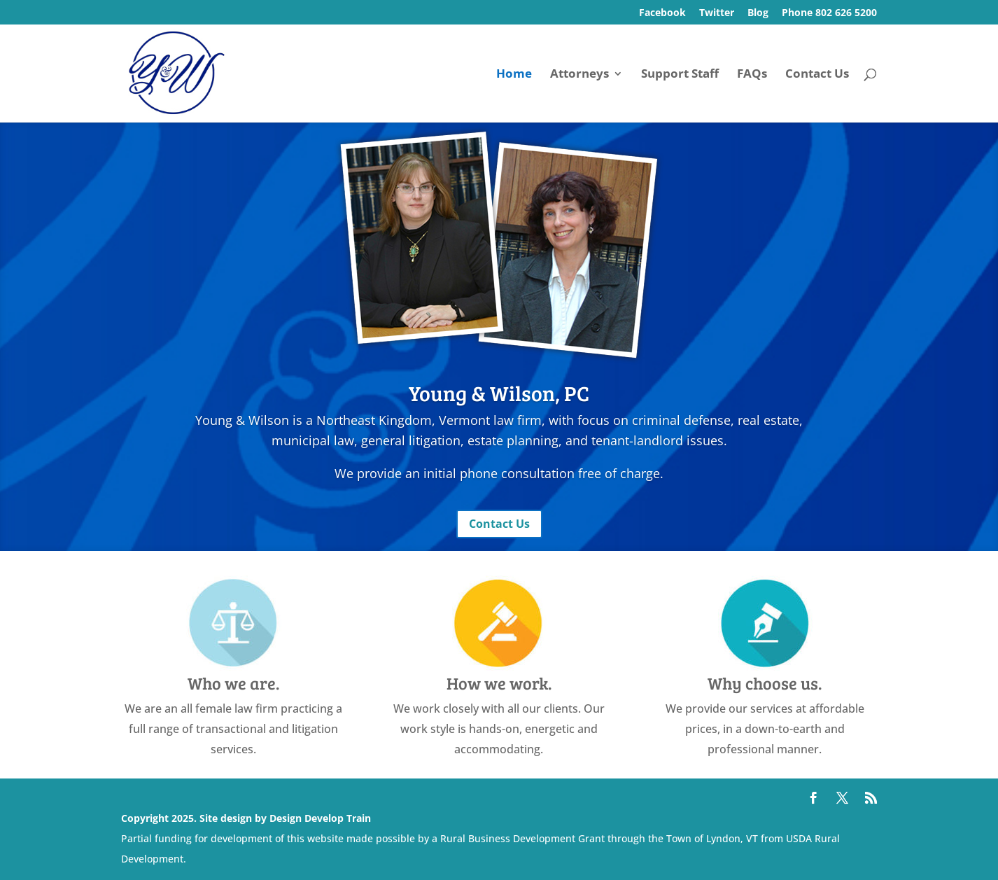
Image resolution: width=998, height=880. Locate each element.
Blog (757, 13)
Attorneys (579, 75)
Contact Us (817, 75)
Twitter (716, 13)
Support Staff (680, 75)
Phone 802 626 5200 (829, 13)
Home (514, 75)
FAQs (752, 75)
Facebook (662, 13)
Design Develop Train (320, 818)
